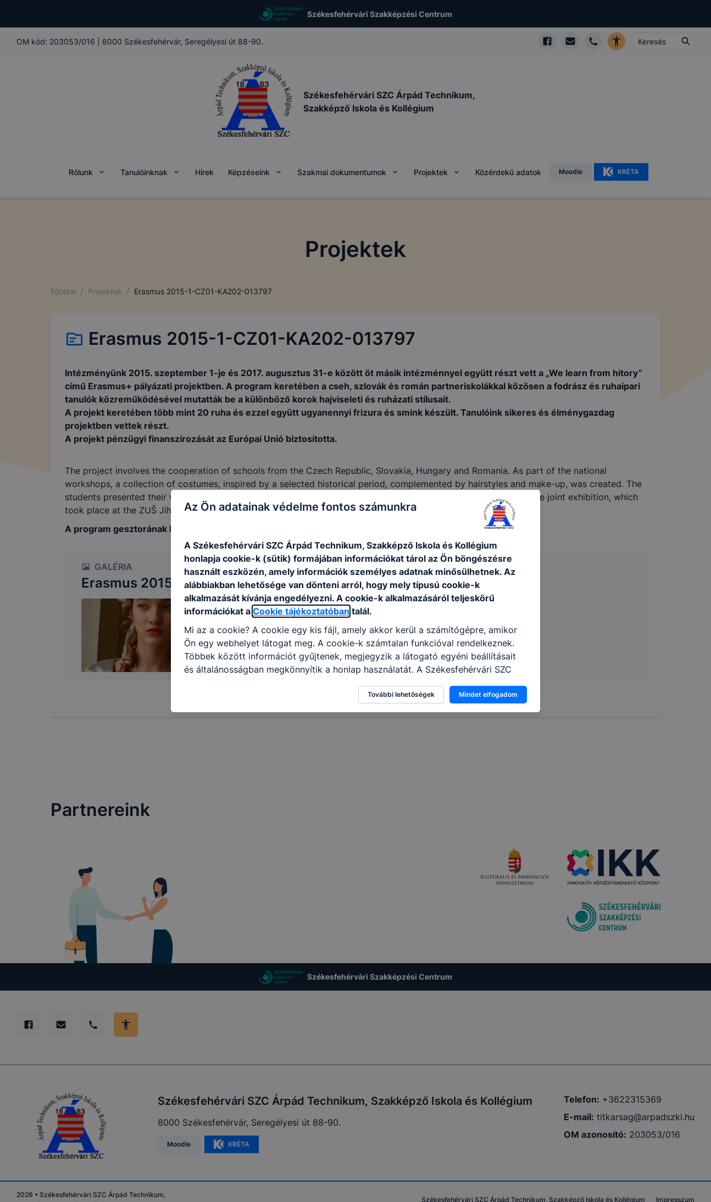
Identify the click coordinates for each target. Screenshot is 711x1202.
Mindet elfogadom (488, 694)
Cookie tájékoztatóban (301, 611)
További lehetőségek (401, 694)
